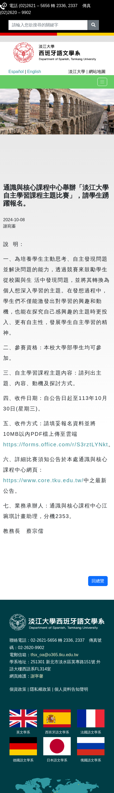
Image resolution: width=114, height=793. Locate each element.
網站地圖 (97, 71)
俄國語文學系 (90, 760)
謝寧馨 (37, 676)
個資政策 (18, 689)
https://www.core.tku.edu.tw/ (43, 480)
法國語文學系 (90, 732)
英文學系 (23, 732)
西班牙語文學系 (57, 732)
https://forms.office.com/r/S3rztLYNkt (55, 444)
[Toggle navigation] (102, 82)
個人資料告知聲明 (71, 689)
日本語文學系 (57, 760)
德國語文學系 (23, 760)
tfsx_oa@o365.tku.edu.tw (54, 654)
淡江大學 (76, 71)
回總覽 (98, 581)
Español (16, 71)
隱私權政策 (40, 689)
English (34, 71)
